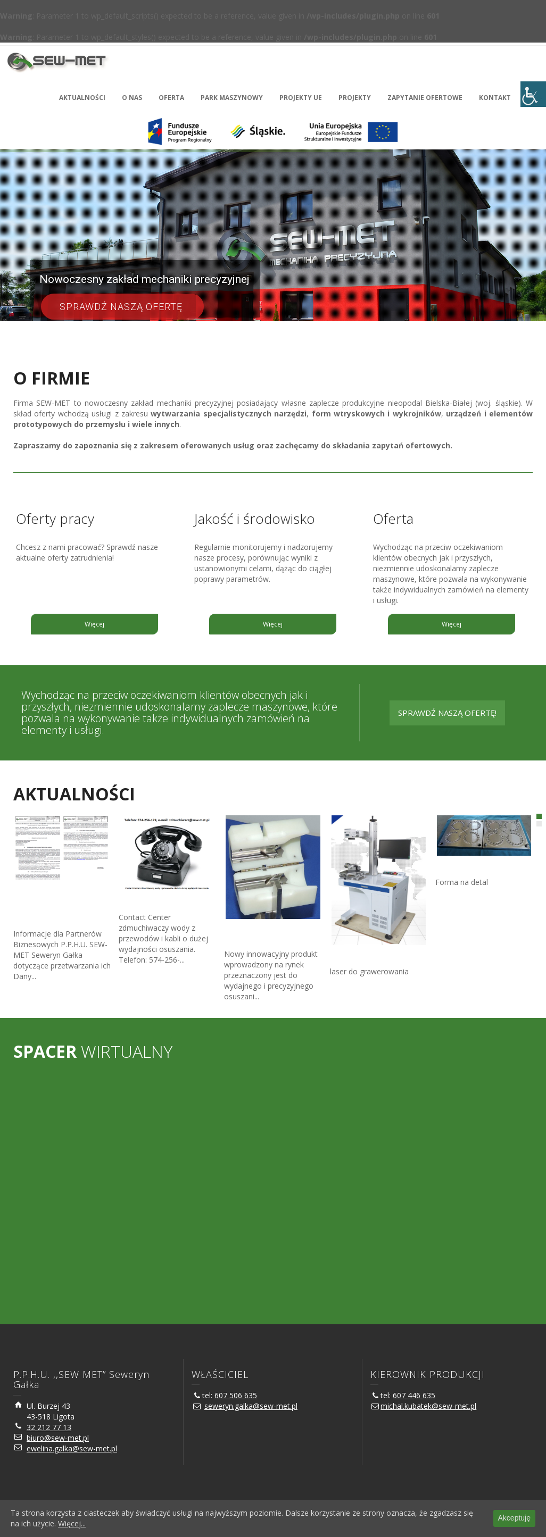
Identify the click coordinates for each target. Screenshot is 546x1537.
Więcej (94, 624)
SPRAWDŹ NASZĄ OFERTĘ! (447, 712)
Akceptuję (514, 1518)
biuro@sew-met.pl (58, 1438)
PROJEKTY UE (300, 97)
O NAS (132, 97)
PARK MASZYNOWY (232, 97)
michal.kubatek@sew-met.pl (428, 1406)
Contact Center (146, 902)
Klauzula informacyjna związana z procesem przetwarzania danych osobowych (53, 905)
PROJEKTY (354, 97)
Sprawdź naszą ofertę (122, 306)
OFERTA (171, 97)
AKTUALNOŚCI (82, 97)
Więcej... (72, 1523)
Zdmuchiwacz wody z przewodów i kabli (263, 935)
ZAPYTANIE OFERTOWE (424, 97)
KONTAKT (495, 97)
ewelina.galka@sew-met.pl (72, 1448)
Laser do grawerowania (373, 956)
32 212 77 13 (49, 1427)
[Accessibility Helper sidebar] (533, 94)
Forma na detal (462, 867)
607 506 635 (235, 1395)
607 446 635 (414, 1395)
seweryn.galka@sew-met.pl (250, 1406)
